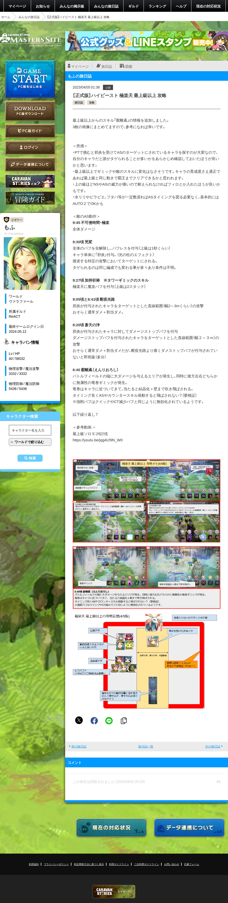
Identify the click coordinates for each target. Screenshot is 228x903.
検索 (32, 458)
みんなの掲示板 (72, 6)
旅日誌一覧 (145, 746)
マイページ (17, 6)
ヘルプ (181, 6)
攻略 (91, 102)
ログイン (30, 147)
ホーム (5, 17)
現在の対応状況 (208, 6)
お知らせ (43, 6)
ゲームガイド (30, 198)
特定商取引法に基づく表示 (89, 864)
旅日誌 (106, 66)
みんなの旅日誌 (106, 6)
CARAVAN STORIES (114, 891)
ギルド (133, 6)
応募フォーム (191, 864)
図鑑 (128, 66)
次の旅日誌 (212, 746)
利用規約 (34, 864)
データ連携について (30, 164)
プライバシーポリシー (56, 864)
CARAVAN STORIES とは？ (30, 181)
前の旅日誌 (78, 746)
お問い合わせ (171, 864)
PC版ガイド (30, 131)
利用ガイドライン (119, 864)
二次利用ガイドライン (146, 864)
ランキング (157, 6)
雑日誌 (79, 102)
